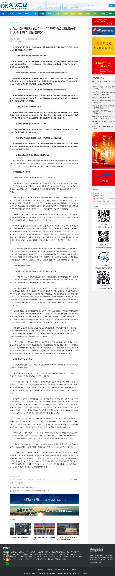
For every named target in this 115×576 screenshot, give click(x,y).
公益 (57, 14)
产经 (26, 14)
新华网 (45, 556)
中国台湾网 (27, 559)
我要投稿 (57, 570)
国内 (11, 14)
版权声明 (49, 570)
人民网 (39, 556)
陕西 (103, 14)
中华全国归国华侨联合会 (58, 554)
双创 (65, 14)
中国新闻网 (52, 556)
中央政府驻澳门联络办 (58, 552)
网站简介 (40, 570)
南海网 (64, 559)
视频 (88, 14)
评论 (95, 14)
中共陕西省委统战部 (54, 559)
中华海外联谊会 (44, 554)
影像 (80, 14)
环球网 (72, 556)
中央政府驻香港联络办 (43, 552)
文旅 (34, 14)
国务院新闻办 (34, 554)
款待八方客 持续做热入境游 (102, 97)
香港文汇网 (12, 559)
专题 (110, 14)
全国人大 (14, 552)
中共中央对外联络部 (73, 552)
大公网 (5, 559)
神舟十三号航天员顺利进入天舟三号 (25, 487)
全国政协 (21, 552)
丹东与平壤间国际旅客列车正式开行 (20, 537)
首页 (4, 14)
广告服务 (66, 570)
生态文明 (20, 483)
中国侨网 (65, 556)
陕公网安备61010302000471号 (103, 198)
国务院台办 (16, 554)
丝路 (49, 14)
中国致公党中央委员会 (9, 556)
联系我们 (74, 570)
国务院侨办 (24, 554)
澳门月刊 (19, 559)
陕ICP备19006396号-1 (100, 196)
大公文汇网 (79, 556)
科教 (42, 14)
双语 (72, 14)
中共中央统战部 (30, 552)
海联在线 (92, 555)
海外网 (59, 556)
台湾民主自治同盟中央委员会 (26, 556)
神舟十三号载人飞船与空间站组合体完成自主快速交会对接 (32, 491)
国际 (19, 14)
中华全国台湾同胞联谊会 (74, 554)
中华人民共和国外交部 (39, 559)
